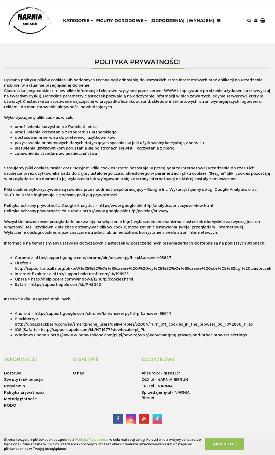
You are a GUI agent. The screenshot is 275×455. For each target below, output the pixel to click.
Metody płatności (21, 398)
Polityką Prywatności (91, 439)
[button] (263, 21)
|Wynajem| (200, 20)
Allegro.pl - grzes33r (161, 373)
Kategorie (78, 20)
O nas (78, 373)
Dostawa (12, 373)
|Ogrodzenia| (167, 20)
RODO (10, 405)
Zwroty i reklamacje (23, 379)
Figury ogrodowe (122, 20)
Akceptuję (224, 444)
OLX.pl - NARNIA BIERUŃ (165, 379)
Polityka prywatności (24, 392)
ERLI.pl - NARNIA (157, 386)
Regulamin (14, 386)
